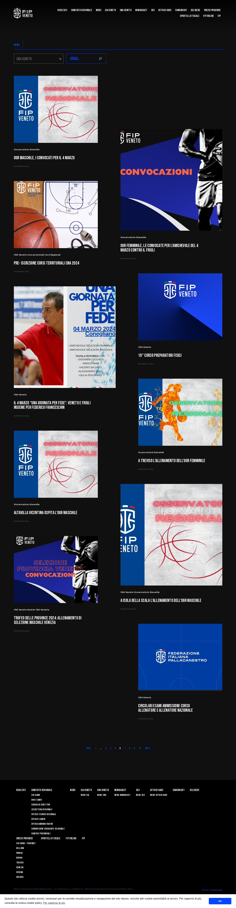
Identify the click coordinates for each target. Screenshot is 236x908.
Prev (88, 748)
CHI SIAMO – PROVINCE (26, 843)
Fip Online (208, 16)
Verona (19, 872)
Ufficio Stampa (38, 819)
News (98, 10)
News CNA (101, 795)
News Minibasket (122, 795)
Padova (19, 853)
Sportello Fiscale (189, 16)
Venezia (19, 867)
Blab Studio (217, 890)
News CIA (85, 795)
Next (147, 748)
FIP (219, 16)
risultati (62, 10)
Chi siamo (35, 795)
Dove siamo (36, 799)
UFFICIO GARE (164, 10)
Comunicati (181, 10)
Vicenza (19, 877)
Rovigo (19, 857)
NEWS (17, 45)
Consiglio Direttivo (40, 804)
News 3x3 (140, 795)
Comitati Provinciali (40, 833)
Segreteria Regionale (41, 809)
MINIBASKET (141, 10)
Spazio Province (212, 10)
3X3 (153, 10)
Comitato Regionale (81, 10)
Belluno (20, 848)
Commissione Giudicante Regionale (48, 828)
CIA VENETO (110, 10)
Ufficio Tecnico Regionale (43, 814)
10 (140, 748)
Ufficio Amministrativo (42, 823)
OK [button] (220, 901)
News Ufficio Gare (158, 795)
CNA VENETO (126, 10)
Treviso (20, 862)
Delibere (195, 10)
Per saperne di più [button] (54, 903)
